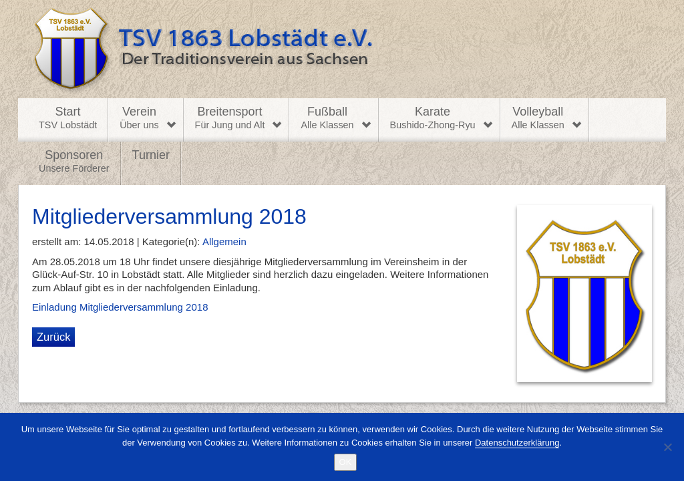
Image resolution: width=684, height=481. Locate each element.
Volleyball (538, 118)
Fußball (327, 118)
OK (345, 462)
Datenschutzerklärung (517, 443)
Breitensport (230, 118)
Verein (139, 118)
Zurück (53, 337)
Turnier (151, 155)
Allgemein (224, 241)
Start (68, 118)
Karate (433, 118)
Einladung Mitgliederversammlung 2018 (120, 307)
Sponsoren (74, 161)
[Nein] (667, 447)
